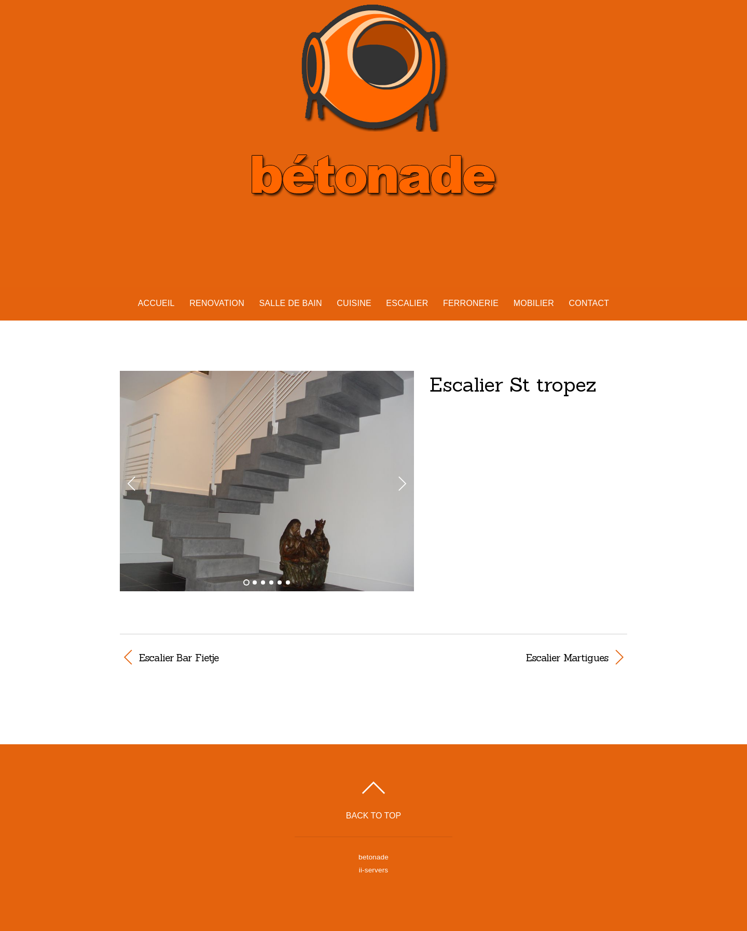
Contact (589, 303)
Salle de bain (290, 303)
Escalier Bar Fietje (179, 657)
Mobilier (534, 303)
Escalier (407, 303)
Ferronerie (471, 303)
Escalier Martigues (498, 657)
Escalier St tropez (513, 384)
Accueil (156, 303)
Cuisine (354, 303)
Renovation (216, 303)
